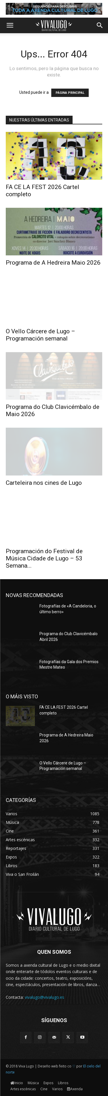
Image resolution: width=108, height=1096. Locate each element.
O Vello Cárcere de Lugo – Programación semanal (40, 335)
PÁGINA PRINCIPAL (70, 93)
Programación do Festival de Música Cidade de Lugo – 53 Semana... (44, 558)
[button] (10, 25)
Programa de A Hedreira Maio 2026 (53, 262)
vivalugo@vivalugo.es (44, 997)
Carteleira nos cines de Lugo (44, 482)
